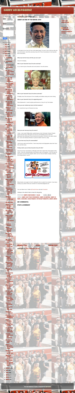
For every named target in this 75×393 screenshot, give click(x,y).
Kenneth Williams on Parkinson (10, 316)
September (9, 67)
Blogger (48, 386)
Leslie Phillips (32, 199)
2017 (6, 51)
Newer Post (22, 245)
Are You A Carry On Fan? (9, 126)
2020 (6, 44)
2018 (6, 49)
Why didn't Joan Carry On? (9, 212)
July (7, 370)
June (7, 372)
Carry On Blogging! (18, 10)
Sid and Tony (9, 202)
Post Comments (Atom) (33, 248)
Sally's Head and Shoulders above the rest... (9, 363)
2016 (6, 53)
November (9, 61)
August (8, 368)
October (8, 65)
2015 (6, 56)
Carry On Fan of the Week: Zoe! (9, 352)
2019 (6, 46)
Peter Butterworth (42, 199)
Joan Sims (24, 199)
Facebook (45, 189)
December (9, 58)
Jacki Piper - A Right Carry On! (10, 246)
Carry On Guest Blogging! (9, 109)
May (7, 375)
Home (38, 245)
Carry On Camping (45, 197)
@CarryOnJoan (34, 189)
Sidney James (53, 199)
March (8, 379)
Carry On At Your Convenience (30, 197)
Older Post (53, 245)
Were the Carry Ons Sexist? (9, 324)
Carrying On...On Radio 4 (8, 176)
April (7, 377)
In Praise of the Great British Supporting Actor (9, 252)
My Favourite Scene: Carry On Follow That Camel (9, 159)
